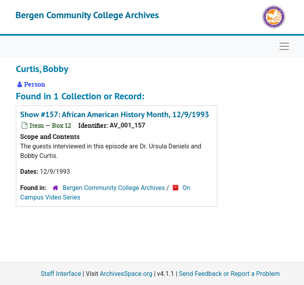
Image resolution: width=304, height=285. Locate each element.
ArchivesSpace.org (126, 273)
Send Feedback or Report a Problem (229, 273)
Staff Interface (61, 273)
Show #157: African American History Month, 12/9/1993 (114, 114)
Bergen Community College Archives (87, 15)
